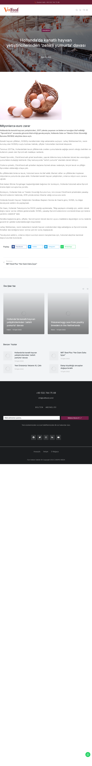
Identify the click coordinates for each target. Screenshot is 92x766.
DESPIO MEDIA (60, 460)
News (53, 330)
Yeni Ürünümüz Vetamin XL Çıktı (28, 365)
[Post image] (23, 313)
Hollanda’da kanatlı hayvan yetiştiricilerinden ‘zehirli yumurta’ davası (21, 322)
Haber (46, 30)
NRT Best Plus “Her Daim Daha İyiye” (73, 353)
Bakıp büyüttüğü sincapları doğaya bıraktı (72, 366)
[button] (19, 246)
